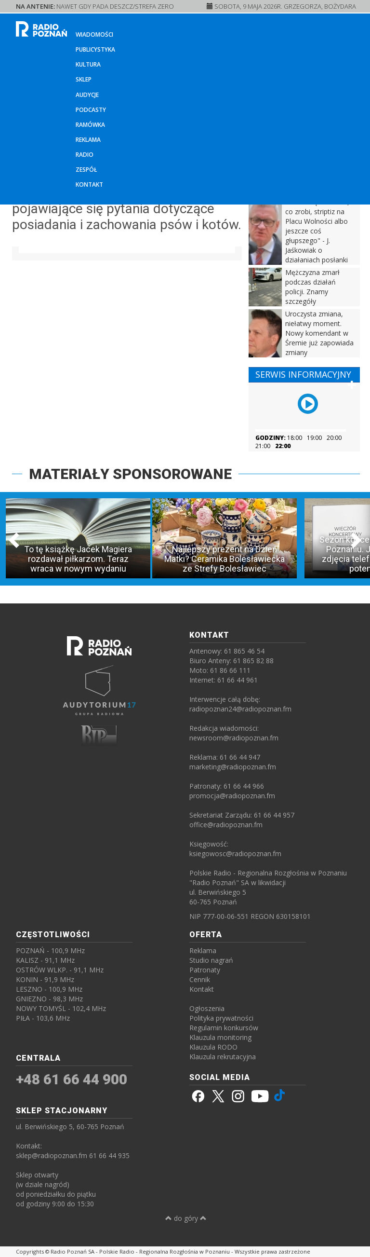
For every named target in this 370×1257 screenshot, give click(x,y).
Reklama (88, 140)
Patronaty (204, 969)
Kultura (88, 64)
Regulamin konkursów (223, 1027)
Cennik (199, 979)
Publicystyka (95, 49)
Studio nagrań (211, 960)
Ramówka (90, 125)
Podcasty (91, 110)
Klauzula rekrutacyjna (222, 1056)
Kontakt (89, 184)
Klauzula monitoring (220, 1037)
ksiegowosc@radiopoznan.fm (235, 853)
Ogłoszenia (207, 1008)
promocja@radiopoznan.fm (232, 795)
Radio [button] (84, 154)
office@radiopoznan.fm (226, 824)
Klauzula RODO (213, 1047)
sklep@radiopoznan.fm (51, 1155)
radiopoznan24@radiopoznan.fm (240, 708)
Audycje (87, 95)
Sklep (84, 79)
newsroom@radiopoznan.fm (233, 737)
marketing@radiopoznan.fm (232, 766)
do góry (186, 1218)
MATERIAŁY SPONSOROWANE (130, 474)
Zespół (86, 169)
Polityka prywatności (221, 1018)
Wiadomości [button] (94, 34)
